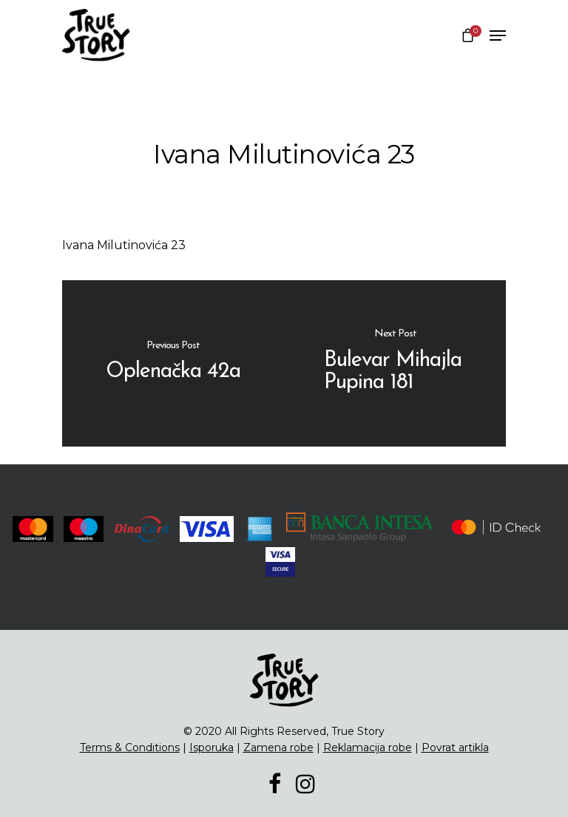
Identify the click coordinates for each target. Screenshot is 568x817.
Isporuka (211, 747)
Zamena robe (278, 747)
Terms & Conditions (130, 747)
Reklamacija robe (367, 747)
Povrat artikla (455, 747)
